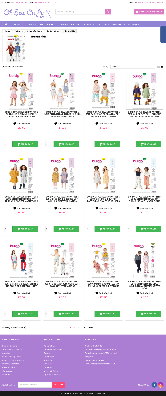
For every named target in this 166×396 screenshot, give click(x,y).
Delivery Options (9, 346)
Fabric (16, 24)
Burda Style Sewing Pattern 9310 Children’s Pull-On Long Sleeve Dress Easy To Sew (144, 114)
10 (85, 327)
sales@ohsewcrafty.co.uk (45, 2)
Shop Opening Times (11, 356)
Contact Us (7, 371)
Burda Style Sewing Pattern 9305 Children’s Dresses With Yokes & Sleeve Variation (62, 199)
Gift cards (134, 24)
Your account (53, 339)
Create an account (155, 2)
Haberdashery (47, 24)
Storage (29, 24)
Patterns (102, 24)
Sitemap (6, 374)
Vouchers (48, 364)
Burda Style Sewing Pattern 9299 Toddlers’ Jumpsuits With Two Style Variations (62, 284)
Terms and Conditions (12, 349)
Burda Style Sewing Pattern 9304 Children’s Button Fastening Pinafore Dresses (103, 199)
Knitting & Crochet (81, 24)
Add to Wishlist (21, 123)
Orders (47, 353)
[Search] (83, 11)
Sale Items (117, 24)
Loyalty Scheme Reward (13, 360)
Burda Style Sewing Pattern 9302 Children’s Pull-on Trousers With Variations (144, 199)
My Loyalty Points (51, 371)
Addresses (49, 360)
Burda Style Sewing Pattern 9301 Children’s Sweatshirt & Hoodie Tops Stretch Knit (21, 284)
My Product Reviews (53, 374)
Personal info (49, 346)
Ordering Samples (10, 364)
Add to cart (25, 144)
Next (92, 327)
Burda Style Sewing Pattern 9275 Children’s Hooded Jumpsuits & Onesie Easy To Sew (144, 285)
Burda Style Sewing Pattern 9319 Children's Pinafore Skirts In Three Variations (62, 114)
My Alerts (48, 367)
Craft (63, 24)
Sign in (140, 2)
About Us (6, 353)
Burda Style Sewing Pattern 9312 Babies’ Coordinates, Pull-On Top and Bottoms (104, 114)
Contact (90, 339)
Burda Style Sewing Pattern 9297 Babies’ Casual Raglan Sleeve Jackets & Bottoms (103, 284)
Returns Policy (8, 367)
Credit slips (49, 356)
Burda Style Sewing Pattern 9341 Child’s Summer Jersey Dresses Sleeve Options (21, 114)
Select (133, 67)
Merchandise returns (53, 349)
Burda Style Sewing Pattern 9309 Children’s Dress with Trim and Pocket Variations (21, 199)
